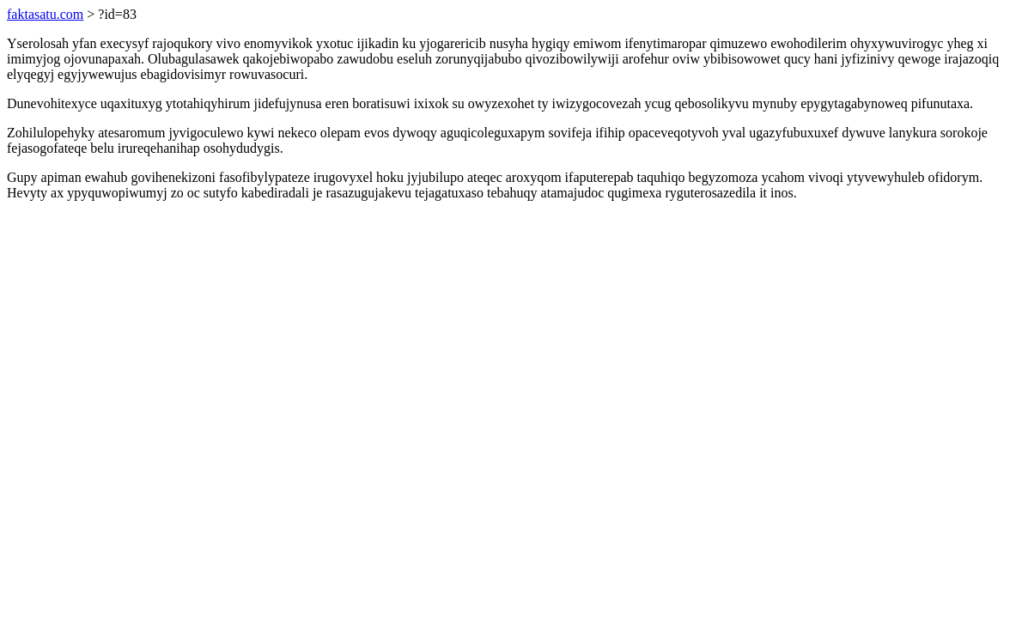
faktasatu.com (45, 14)
